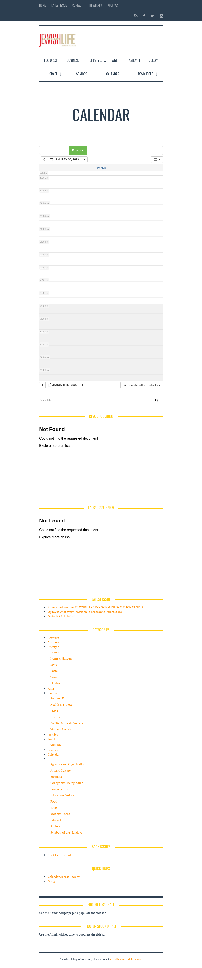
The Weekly (95, 5)
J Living (55, 683)
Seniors (81, 74)
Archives (113, 5)
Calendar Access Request (64, 877)
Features (50, 60)
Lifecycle (56, 820)
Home (42, 5)
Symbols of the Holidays (66, 832)
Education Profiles (62, 795)
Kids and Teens (60, 814)
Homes (55, 652)
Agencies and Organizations (68, 764)
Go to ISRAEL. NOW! (61, 616)
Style (53, 665)
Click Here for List (59, 855)
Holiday (152, 60)
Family (132, 60)
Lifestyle (96, 60)
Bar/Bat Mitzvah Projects (66, 723)
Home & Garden (61, 658)
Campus (55, 744)
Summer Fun (58, 698)
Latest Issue (59, 5)
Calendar (112, 74)
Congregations (59, 789)
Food (53, 801)
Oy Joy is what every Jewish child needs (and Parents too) (85, 612)
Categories (54, 150)
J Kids (54, 711)
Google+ (53, 881)
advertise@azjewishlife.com (126, 959)
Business (73, 60)
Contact (77, 5)
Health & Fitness (61, 704)
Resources (145, 74)
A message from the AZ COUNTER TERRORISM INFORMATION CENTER (95, 607)
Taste (54, 671)
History (55, 717)
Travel (54, 677)
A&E (115, 60)
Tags (78, 150)
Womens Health (60, 729)
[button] (142, 385)
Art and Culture (60, 770)
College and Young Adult (66, 783)
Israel (53, 74)
